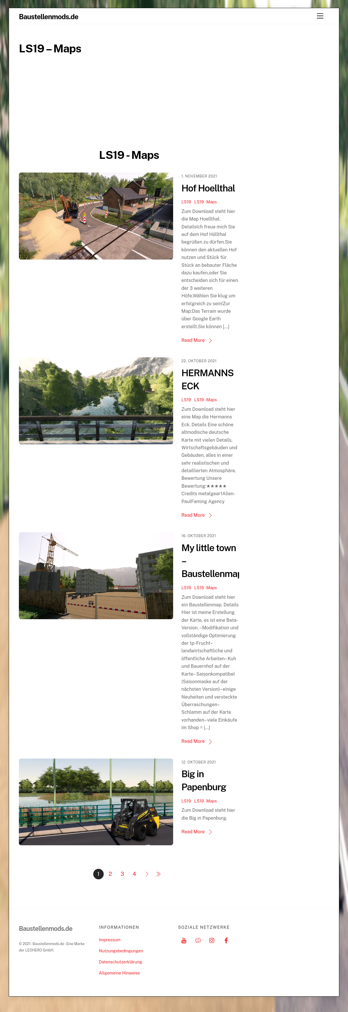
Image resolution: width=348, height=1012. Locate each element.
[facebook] (226, 947)
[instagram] (212, 947)
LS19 (187, 201)
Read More (194, 340)
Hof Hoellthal (209, 188)
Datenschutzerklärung (120, 969)
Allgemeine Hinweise (119, 980)
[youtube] (184, 947)
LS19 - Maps (206, 201)
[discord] (198, 947)
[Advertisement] (129, 107)
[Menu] (320, 16)
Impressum (110, 947)
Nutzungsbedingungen (121, 958)
